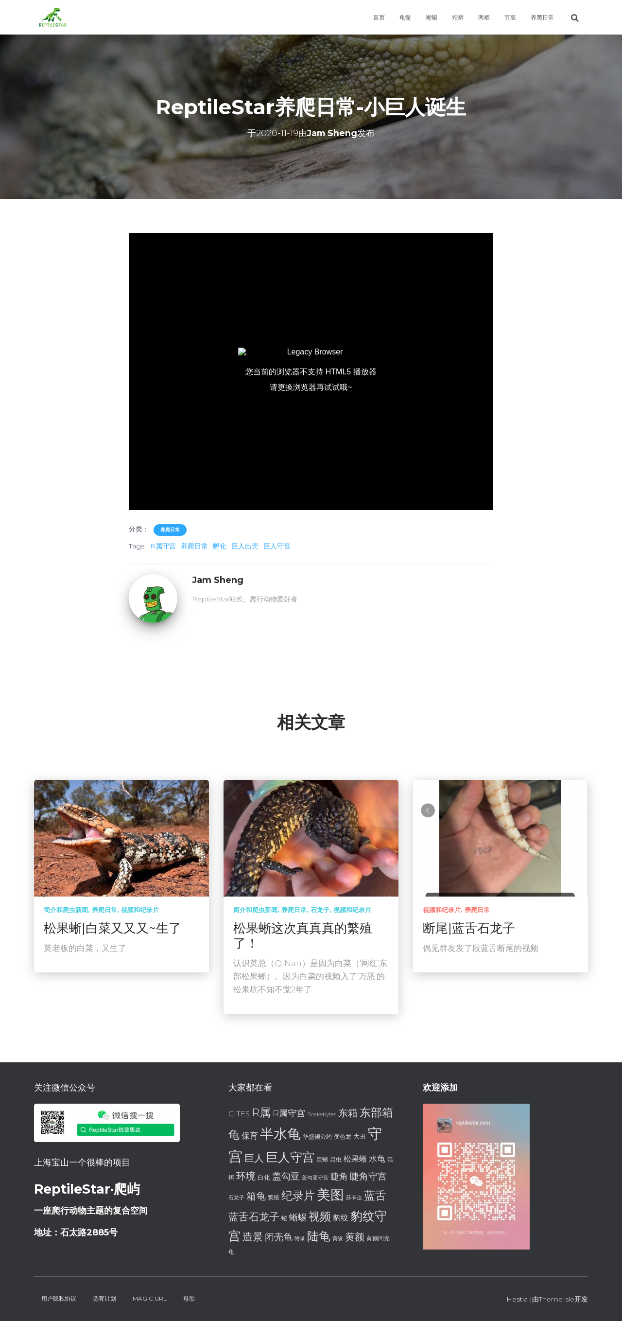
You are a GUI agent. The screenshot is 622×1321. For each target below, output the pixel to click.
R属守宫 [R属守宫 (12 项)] (289, 1113)
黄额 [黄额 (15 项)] (354, 1237)
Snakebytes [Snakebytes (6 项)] (321, 1114)
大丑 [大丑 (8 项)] (359, 1136)
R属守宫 (163, 546)
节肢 (510, 17)
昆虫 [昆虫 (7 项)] (336, 1159)
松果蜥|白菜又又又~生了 (112, 928)
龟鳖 (405, 17)
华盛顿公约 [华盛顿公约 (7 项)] (317, 1136)
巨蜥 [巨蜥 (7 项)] (322, 1159)
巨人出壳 (245, 546)
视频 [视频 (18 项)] (320, 1216)
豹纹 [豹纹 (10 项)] (340, 1217)
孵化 (219, 546)
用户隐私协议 (58, 1298)
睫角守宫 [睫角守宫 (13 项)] (368, 1176)
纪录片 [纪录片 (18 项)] (298, 1195)
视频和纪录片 (140, 910)
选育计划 (104, 1298)
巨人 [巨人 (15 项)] (254, 1158)
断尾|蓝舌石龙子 (469, 928)
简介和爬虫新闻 (66, 910)
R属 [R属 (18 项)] (261, 1112)
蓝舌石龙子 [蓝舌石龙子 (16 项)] (253, 1216)
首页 (379, 17)
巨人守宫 (277, 546)
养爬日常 (542, 17)
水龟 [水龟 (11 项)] (377, 1158)
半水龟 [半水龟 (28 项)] (280, 1134)
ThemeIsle (556, 1299)
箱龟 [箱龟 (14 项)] (256, 1196)
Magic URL (150, 1298)
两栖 (484, 17)
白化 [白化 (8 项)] (264, 1177)
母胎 (189, 1298)
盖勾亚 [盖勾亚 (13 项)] (286, 1176)
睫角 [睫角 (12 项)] (339, 1176)
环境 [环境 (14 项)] (246, 1176)
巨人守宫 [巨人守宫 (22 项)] (290, 1157)
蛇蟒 (458, 17)
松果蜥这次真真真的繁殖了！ (302, 935)
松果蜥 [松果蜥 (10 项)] (355, 1158)
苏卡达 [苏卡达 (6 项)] (354, 1198)
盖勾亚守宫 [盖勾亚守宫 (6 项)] (315, 1178)
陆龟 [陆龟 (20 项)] (318, 1236)
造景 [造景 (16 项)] (252, 1236)
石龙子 (320, 910)
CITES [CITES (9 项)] (239, 1114)
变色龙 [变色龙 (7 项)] (342, 1136)
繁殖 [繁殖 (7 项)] (273, 1197)
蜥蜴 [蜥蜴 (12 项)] (298, 1217)
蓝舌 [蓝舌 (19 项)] (375, 1195)
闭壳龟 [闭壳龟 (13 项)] (279, 1237)
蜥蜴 (431, 17)
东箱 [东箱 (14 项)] (348, 1113)
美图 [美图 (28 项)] (330, 1194)
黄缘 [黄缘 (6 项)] (337, 1238)
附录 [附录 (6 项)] (299, 1238)
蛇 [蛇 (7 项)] (284, 1218)
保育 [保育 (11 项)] (250, 1135)
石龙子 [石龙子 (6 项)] (236, 1198)
